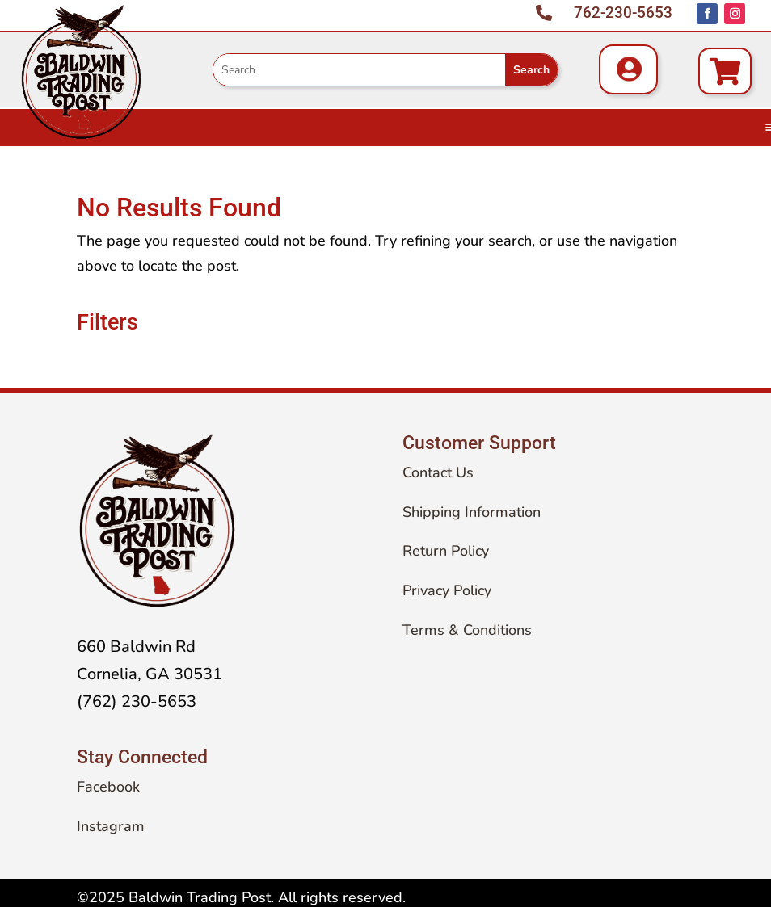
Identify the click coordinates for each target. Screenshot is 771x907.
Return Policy (445, 551)
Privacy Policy (446, 590)
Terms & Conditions (467, 630)
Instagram (111, 826)
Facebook (108, 786)
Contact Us (438, 472)
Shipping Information (471, 512)
